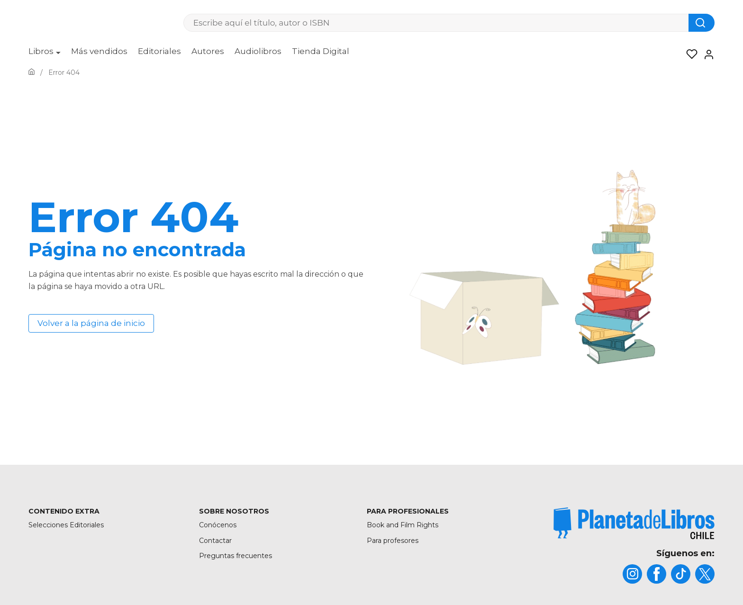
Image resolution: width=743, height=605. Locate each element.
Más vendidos (99, 51)
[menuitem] (44, 54)
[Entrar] (706, 54)
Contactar (215, 540)
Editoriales (159, 51)
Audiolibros (258, 51)
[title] (634, 523)
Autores (207, 51)
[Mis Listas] (689, 54)
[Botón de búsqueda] (702, 23)
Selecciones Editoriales (66, 525)
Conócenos (217, 525)
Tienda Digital (320, 51)
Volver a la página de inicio (91, 323)
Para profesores (392, 540)
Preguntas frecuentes (235, 555)
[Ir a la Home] (31, 72)
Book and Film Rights (402, 525)
